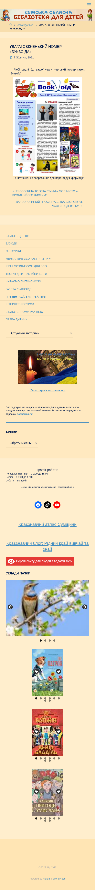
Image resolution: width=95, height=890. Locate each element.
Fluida (46, 878)
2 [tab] (45, 640)
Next (84, 607)
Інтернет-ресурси (20, 304)
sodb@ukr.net (25, 414)
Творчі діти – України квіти (26, 273)
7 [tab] (45, 700)
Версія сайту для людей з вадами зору (40, 561)
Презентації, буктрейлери (26, 296)
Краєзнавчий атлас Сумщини (47, 524)
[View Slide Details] (47, 608)
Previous (11, 607)
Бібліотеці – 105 (17, 236)
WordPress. (59, 878)
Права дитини (16, 319)
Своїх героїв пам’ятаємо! (48, 390)
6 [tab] (59, 698)
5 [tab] (54, 698)
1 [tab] (41, 640)
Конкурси (13, 251)
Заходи (11, 243)
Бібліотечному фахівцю (24, 311)
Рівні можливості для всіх (26, 266)
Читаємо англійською (23, 281)
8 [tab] (50, 700)
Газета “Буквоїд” (18, 289)
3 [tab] (50, 640)
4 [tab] (54, 640)
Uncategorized (25, 24)
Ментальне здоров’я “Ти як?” (28, 258)
